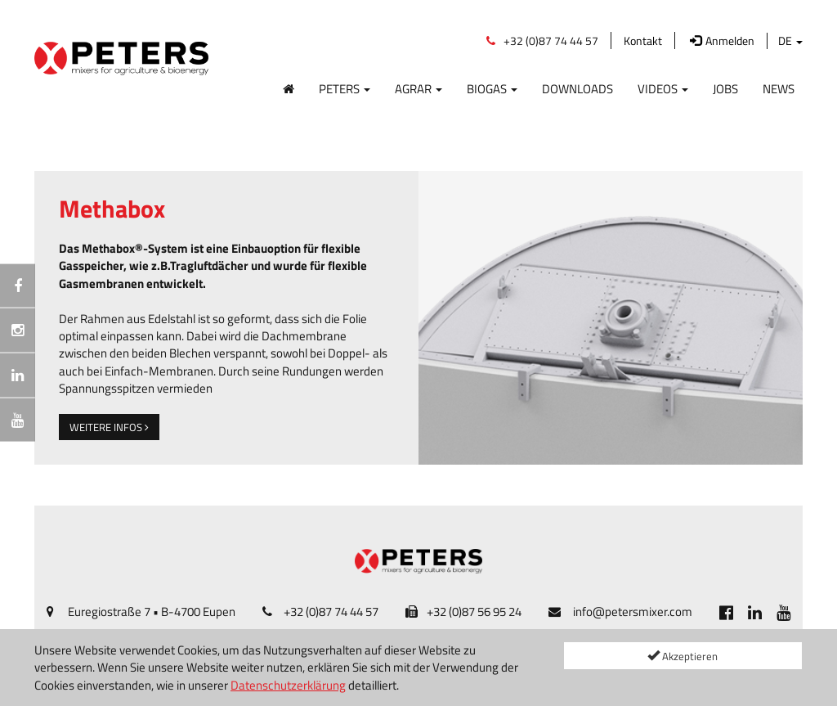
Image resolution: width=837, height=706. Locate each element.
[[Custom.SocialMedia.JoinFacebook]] (726, 611)
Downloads (577, 88)
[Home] (289, 85)
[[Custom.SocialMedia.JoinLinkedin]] (755, 611)
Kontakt (643, 40)
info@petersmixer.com (632, 611)
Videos (663, 88)
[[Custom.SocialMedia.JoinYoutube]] (783, 611)
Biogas (492, 88)
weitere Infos (109, 427)
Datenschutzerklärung (288, 685)
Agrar (418, 88)
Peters (344, 88)
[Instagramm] (17, 330)
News (778, 88)
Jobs (725, 88)
